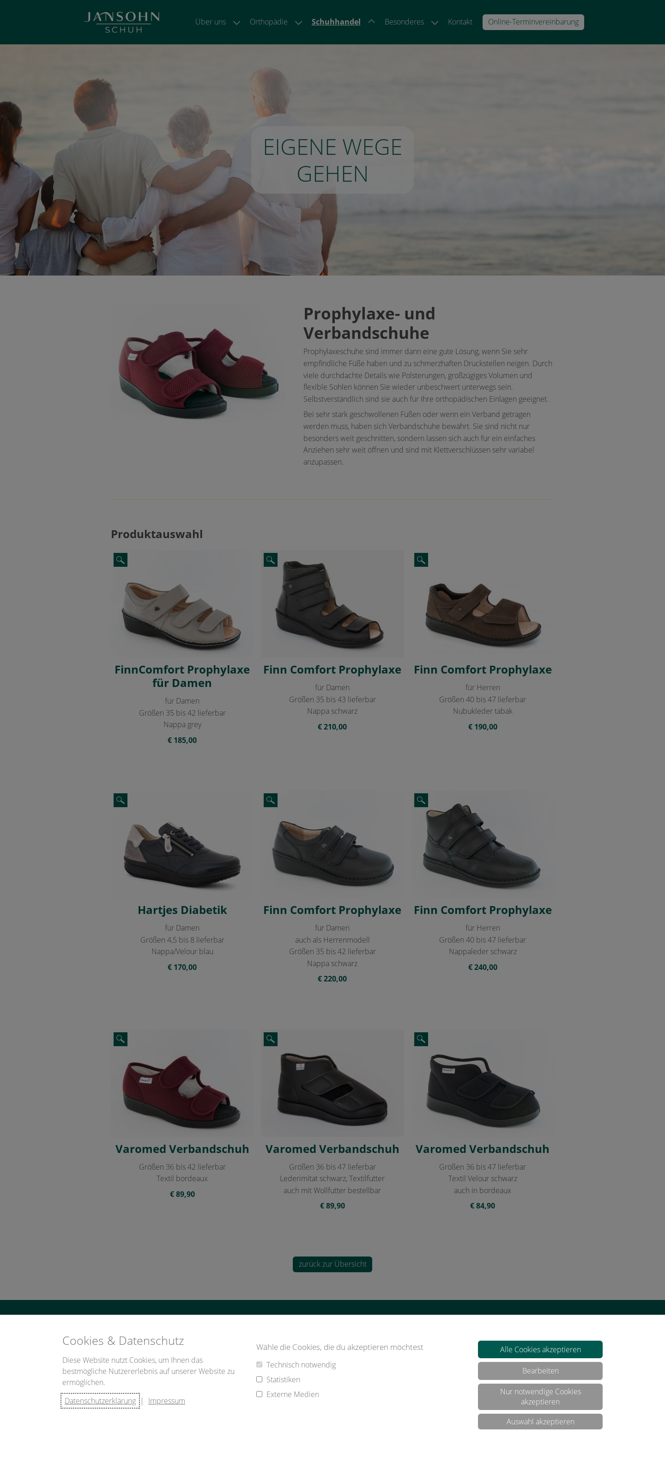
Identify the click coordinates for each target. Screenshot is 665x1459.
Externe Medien (292, 1394)
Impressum (166, 1401)
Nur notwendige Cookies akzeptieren (540, 1396)
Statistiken (283, 1379)
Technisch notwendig (301, 1365)
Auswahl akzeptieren (540, 1421)
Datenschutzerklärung (100, 1401)
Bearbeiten (540, 1371)
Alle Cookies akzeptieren (540, 1349)
